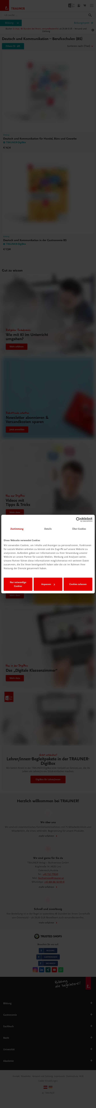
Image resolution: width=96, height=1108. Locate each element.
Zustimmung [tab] (16, 528)
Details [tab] (48, 528)
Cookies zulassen (78, 584)
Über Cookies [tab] (79, 528)
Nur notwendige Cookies (18, 584)
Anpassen (48, 584)
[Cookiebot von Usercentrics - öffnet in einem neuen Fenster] (78, 519)
